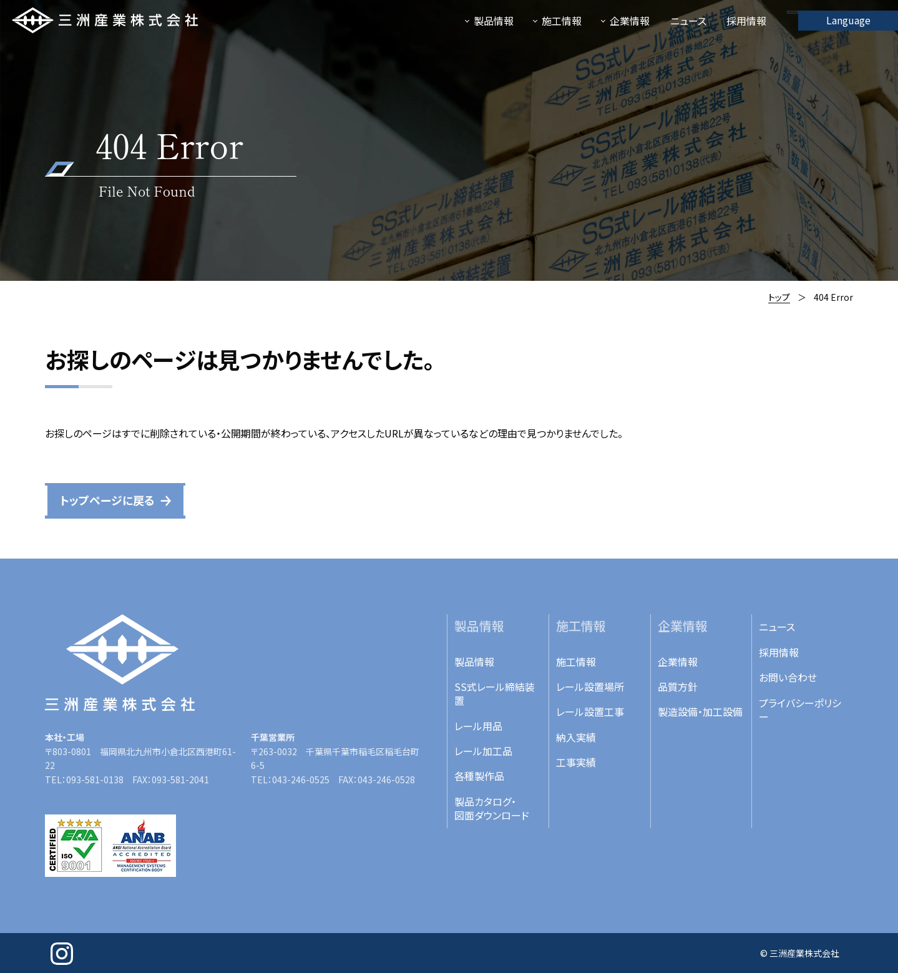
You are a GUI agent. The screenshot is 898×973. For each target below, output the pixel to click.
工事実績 (576, 762)
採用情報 (779, 652)
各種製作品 (479, 775)
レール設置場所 (590, 686)
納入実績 (576, 737)
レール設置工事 (590, 711)
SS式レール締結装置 (494, 693)
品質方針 (678, 686)
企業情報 (678, 661)
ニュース (777, 626)
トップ (779, 297)
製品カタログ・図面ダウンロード (491, 808)
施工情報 (576, 661)
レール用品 (478, 725)
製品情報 (474, 661)
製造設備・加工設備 (700, 711)
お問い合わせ (788, 677)
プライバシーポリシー (800, 709)
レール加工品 (483, 750)
